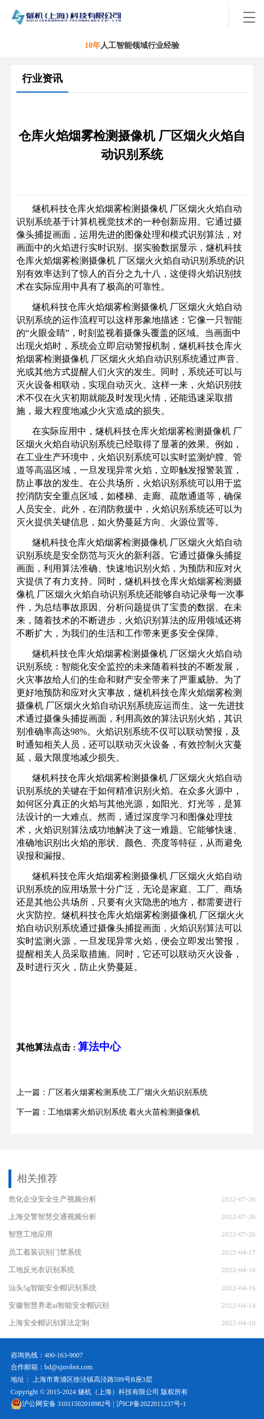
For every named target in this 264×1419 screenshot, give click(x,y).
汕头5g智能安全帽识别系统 (52, 1287)
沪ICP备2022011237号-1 (151, 1404)
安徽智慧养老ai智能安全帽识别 (58, 1305)
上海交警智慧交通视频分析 (52, 1216)
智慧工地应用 (30, 1234)
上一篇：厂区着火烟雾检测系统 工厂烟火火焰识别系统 (112, 1092)
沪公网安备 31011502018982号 (61, 1404)
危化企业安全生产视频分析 (52, 1199)
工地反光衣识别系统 (41, 1269)
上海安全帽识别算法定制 (48, 1322)
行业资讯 (42, 78)
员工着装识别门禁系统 (45, 1252)
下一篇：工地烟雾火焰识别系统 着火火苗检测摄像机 (108, 1112)
